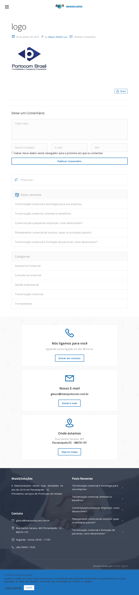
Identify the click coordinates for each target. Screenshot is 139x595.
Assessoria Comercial (28, 266)
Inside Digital (120, 566)
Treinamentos (23, 303)
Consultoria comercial (28, 275)
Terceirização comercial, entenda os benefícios (43, 213)
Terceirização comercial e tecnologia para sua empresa (48, 204)
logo (18, 26)
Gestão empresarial (27, 284)
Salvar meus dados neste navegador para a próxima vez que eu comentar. (58, 153)
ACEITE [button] (29, 587)
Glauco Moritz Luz (57, 36)
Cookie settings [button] (13, 587)
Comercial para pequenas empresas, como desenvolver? (49, 223)
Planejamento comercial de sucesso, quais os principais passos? (53, 232)
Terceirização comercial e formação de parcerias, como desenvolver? (56, 242)
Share (121, 91)
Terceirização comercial (29, 294)
